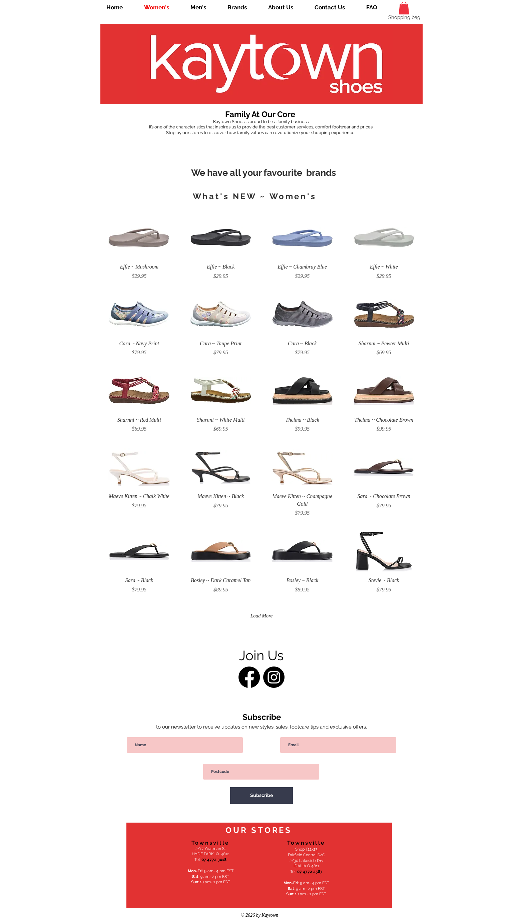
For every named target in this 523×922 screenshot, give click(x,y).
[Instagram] (274, 677)
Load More (261, 615)
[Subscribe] (261, 795)
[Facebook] (249, 677)
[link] (404, 8)
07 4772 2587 (310, 871)
